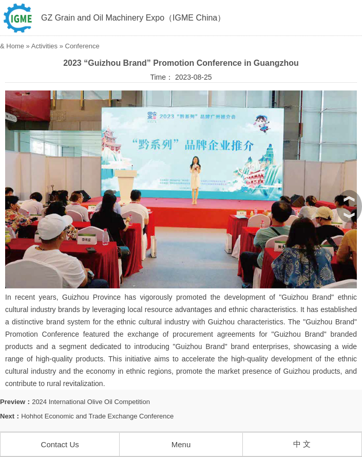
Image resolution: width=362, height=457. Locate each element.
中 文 (302, 444)
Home (15, 46)
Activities (44, 46)
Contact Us (60, 444)
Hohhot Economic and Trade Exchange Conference (97, 416)
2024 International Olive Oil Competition (91, 402)
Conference (82, 46)
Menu (181, 444)
